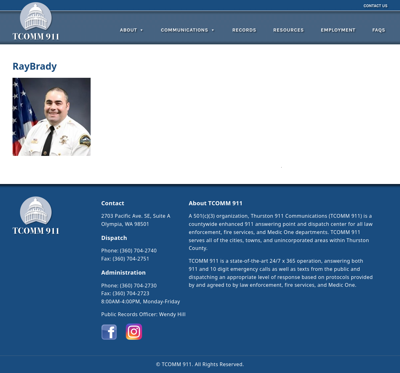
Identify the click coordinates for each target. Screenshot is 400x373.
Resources (288, 30)
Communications (188, 30)
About (132, 30)
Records (244, 30)
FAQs (378, 30)
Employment (338, 30)
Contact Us (375, 5)
